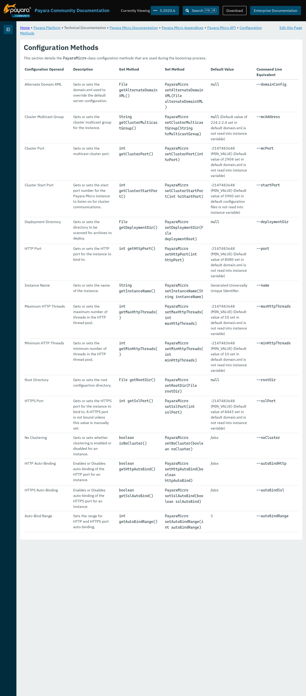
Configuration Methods (115, 33)
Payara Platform (18, 45)
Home (82, 27)
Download (234, 10)
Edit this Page (291, 27)
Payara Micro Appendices (239, 27)
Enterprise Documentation (275, 10)
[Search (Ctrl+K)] (201, 10)
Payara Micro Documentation (190, 27)
